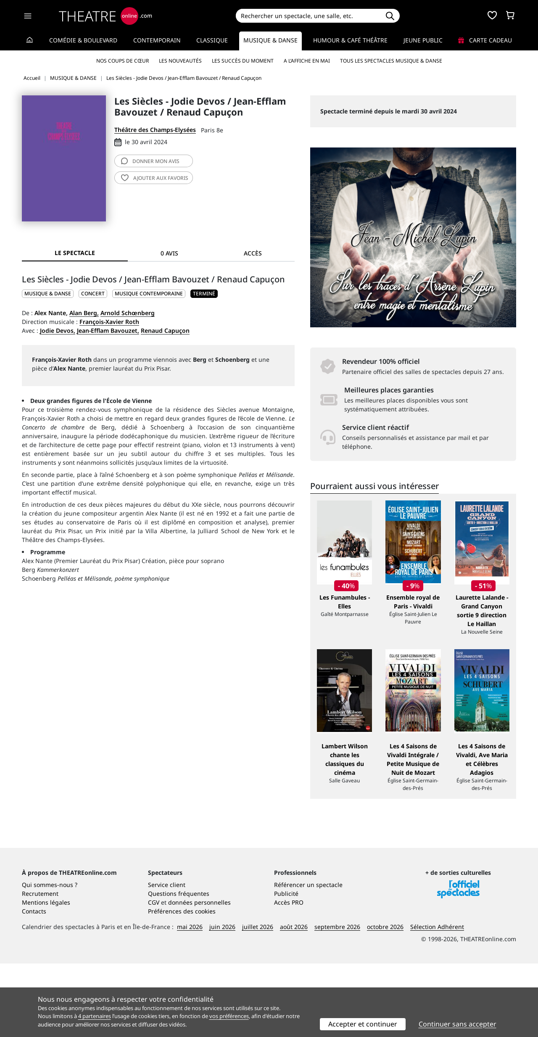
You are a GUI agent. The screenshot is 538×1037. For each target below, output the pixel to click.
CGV (153, 976)
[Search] (308, 16)
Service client (166, 958)
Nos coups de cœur (122, 60)
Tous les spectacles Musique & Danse (391, 60)
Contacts (34, 985)
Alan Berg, (84, 313)
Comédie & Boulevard (83, 40)
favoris (154, 178)
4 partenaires (94, 1016)
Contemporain (157, 40)
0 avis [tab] (169, 253)
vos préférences (229, 1016)
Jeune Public (423, 40)
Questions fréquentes (178, 967)
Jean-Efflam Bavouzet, (108, 330)
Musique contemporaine (149, 293)
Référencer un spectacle (308, 958)
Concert (93, 293)
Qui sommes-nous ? (49, 958)
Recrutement (40, 967)
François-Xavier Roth (109, 322)
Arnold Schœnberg (127, 313)
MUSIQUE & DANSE (47, 293)
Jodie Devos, (57, 330)
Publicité (286, 967)
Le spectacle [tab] (75, 253)
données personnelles (199, 976)
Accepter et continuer (362, 1024)
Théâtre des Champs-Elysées (155, 130)
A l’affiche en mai (307, 60)
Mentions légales (46, 976)
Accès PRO (288, 976)
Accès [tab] (253, 253)
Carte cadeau (485, 40)
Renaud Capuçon (165, 330)
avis (150, 161)
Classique (212, 40)
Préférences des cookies (182, 985)
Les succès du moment (243, 60)
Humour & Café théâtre (350, 40)
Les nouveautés (180, 60)
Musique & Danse (270, 40)
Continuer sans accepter (457, 1024)
